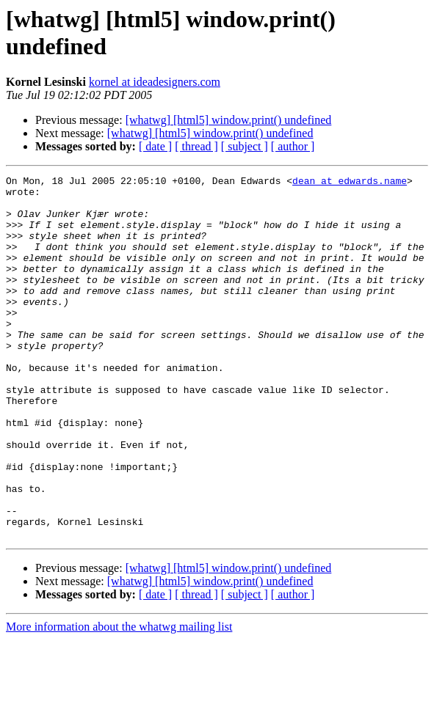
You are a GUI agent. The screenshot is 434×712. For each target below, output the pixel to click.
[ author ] (293, 146)
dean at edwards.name (349, 182)
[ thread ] (196, 146)
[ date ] (155, 146)
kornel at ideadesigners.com (154, 82)
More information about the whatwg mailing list (119, 699)
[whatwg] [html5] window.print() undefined (229, 120)
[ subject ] (244, 146)
